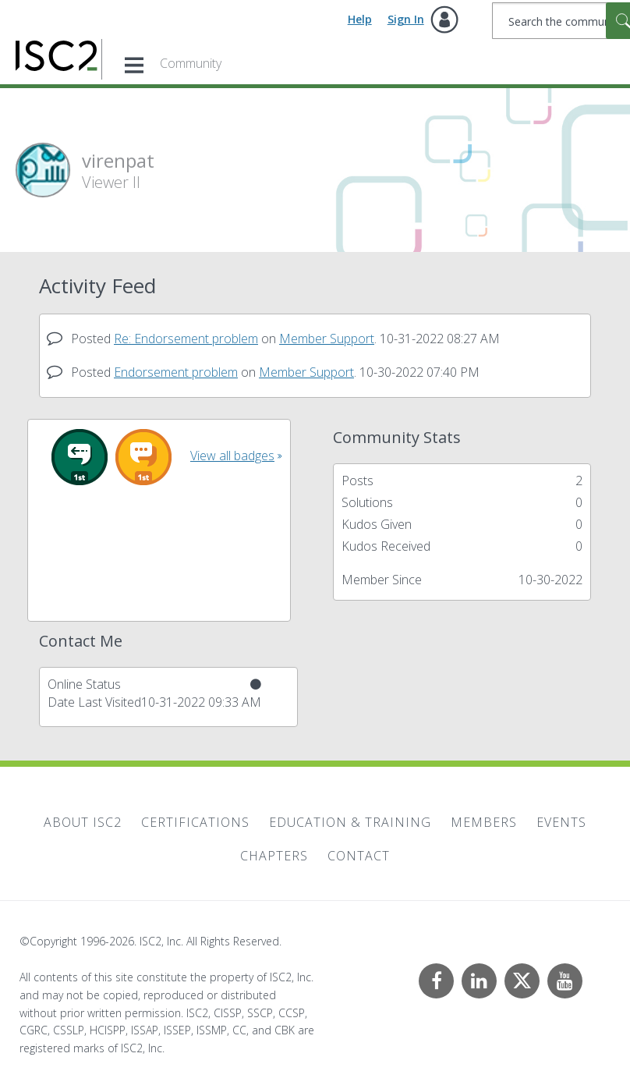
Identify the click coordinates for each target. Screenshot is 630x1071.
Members (484, 822)
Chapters (274, 855)
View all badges (232, 455)
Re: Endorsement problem (186, 338)
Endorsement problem (176, 372)
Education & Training (350, 822)
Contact (358, 855)
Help (360, 19)
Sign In (406, 19)
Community (190, 63)
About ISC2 (83, 822)
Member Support (326, 338)
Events (561, 822)
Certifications (195, 822)
